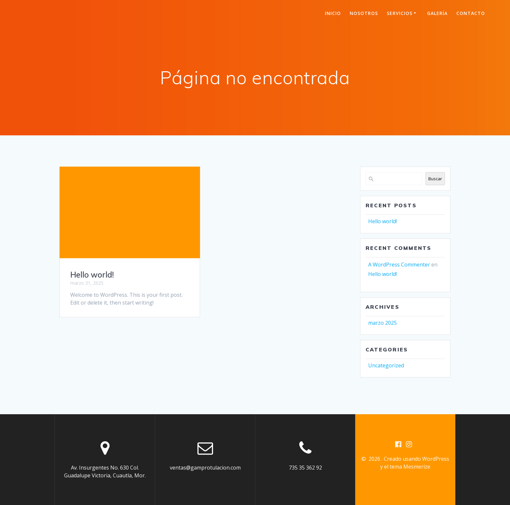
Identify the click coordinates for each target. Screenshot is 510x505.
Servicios (399, 13)
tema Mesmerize (410, 466)
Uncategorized (386, 365)
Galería (437, 13)
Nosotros (364, 13)
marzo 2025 (382, 322)
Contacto (470, 13)
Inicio (333, 13)
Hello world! (92, 275)
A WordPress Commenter (399, 264)
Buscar (435, 179)
